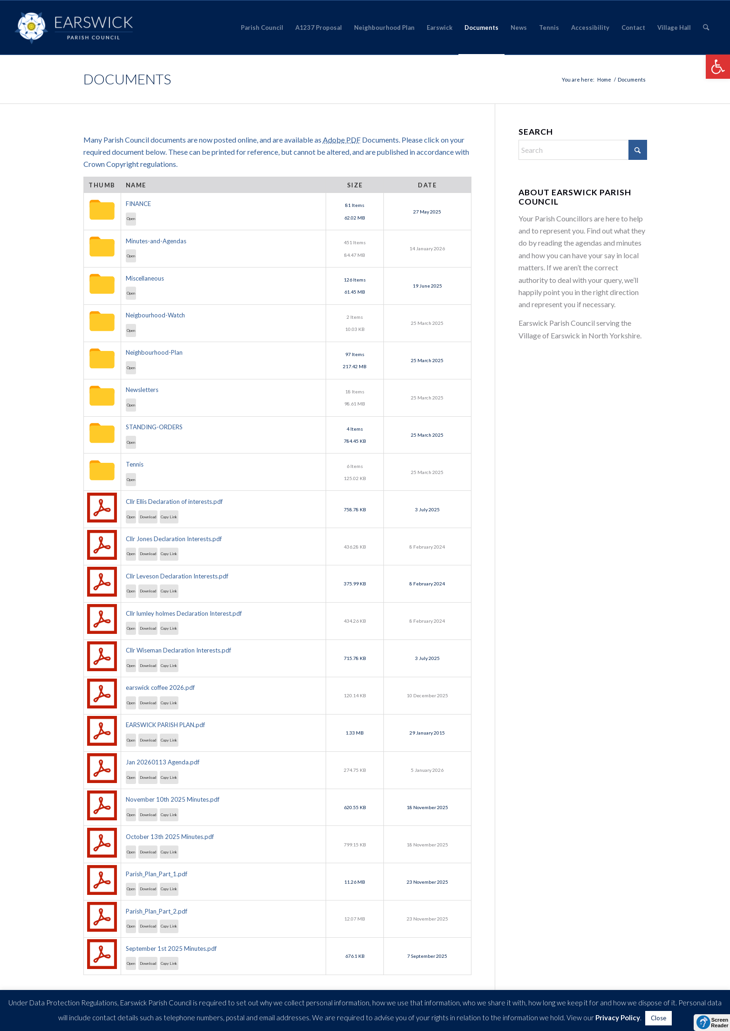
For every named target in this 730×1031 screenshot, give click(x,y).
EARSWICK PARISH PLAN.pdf (165, 725)
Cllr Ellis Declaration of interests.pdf (174, 501)
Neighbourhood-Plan (154, 352)
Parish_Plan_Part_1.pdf (156, 874)
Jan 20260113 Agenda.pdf (162, 762)
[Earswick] (73, 27)
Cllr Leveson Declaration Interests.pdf (177, 576)
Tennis (134, 464)
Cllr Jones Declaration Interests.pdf (174, 539)
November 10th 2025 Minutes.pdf (172, 799)
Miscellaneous (145, 278)
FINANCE (138, 203)
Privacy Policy (617, 1017)
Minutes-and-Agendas (156, 241)
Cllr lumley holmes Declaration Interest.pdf (184, 613)
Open (131, 218)
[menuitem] (262, 27)
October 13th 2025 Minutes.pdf (170, 836)
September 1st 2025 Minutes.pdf (171, 948)
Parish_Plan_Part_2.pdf (156, 911)
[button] (718, 67)
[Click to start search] (637, 150)
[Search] (706, 27)
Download (148, 517)
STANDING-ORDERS (154, 427)
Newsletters (142, 389)
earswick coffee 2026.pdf (160, 687)
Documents (127, 78)
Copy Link (169, 517)
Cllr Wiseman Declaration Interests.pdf (178, 650)
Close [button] (658, 1018)
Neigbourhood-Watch (155, 315)
